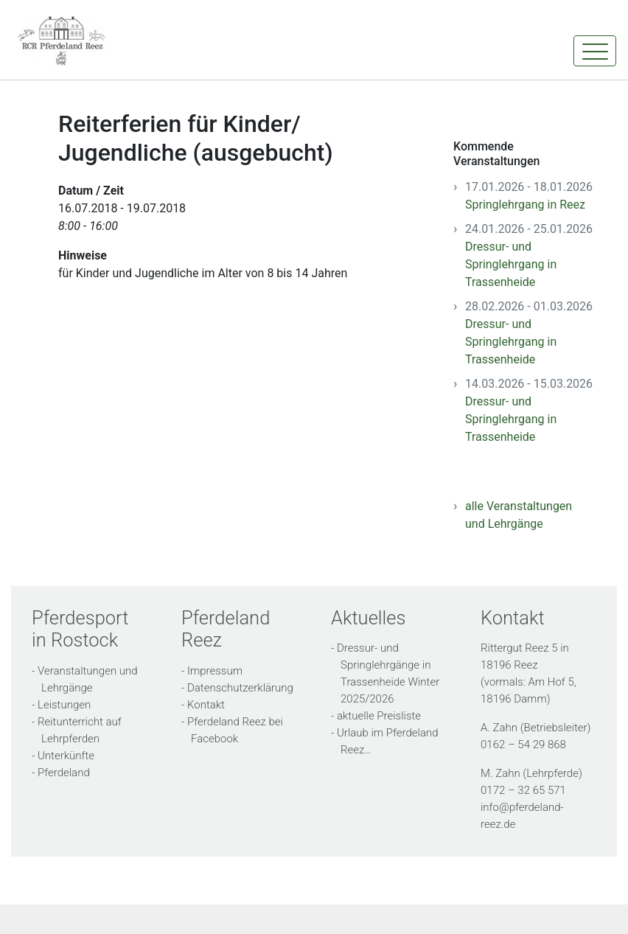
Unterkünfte (66, 755)
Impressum (215, 670)
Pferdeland (64, 772)
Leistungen (64, 704)
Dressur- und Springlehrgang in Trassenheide (511, 264)
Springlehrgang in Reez (525, 205)
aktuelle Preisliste (379, 715)
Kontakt (206, 704)
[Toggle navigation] (594, 50)
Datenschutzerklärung (240, 687)
